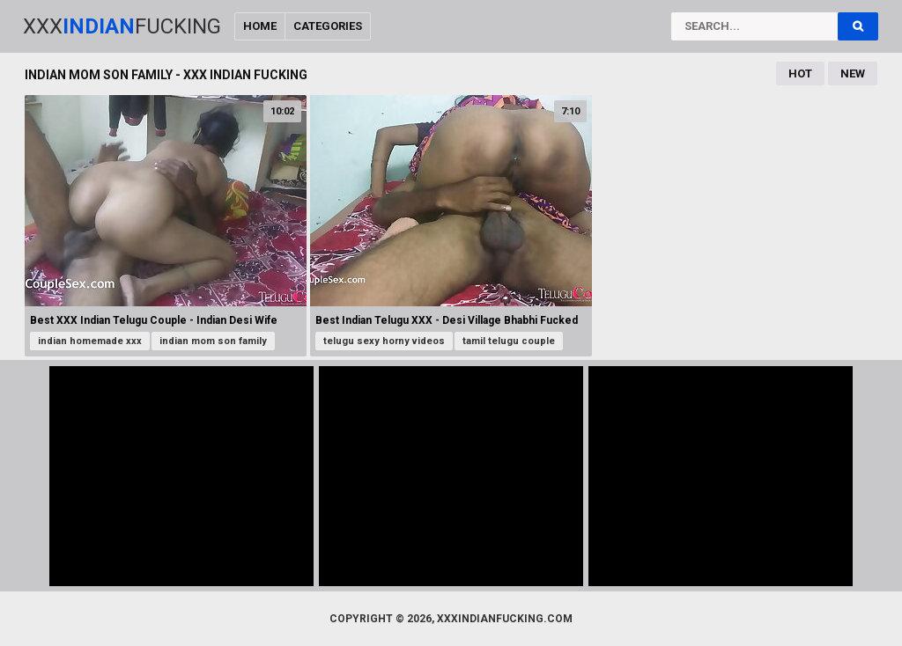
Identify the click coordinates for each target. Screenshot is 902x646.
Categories (327, 26)
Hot (800, 73)
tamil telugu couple (508, 341)
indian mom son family (213, 341)
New (852, 73)
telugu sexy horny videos (384, 341)
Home (260, 26)
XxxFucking (122, 26)
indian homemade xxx (90, 341)
